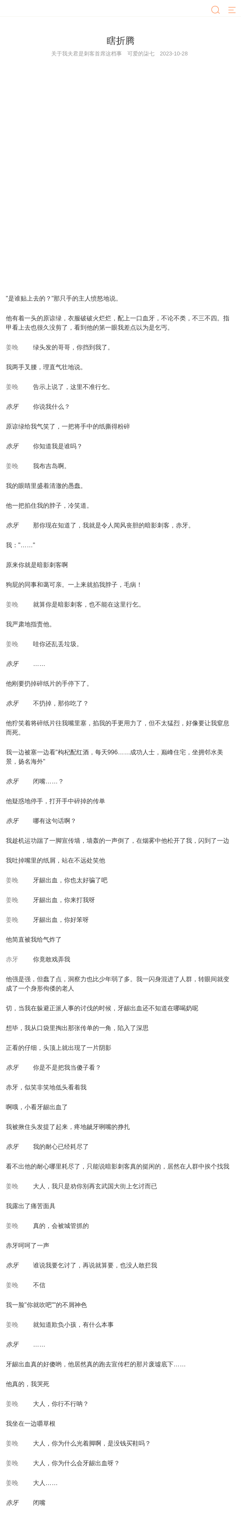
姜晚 (12, 347)
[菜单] (232, 10)
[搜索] (216, 10)
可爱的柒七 (140, 53)
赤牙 (12, 959)
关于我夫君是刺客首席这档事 (86, 53)
